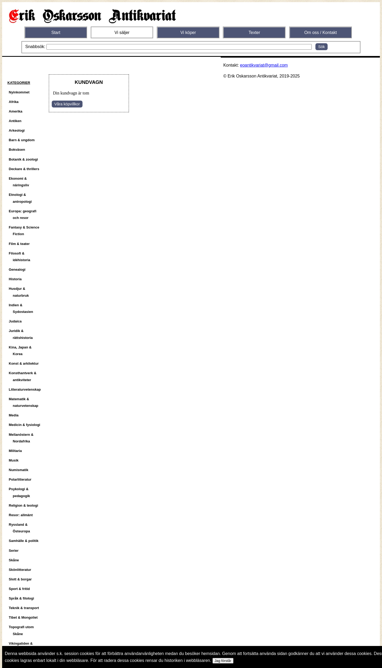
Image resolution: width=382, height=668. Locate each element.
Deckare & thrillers (24, 169)
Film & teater (19, 244)
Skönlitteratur (20, 570)
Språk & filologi (21, 598)
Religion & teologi (23, 505)
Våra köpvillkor (67, 104)
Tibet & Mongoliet (23, 617)
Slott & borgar (20, 579)
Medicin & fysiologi (24, 425)
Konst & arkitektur (24, 363)
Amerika (15, 111)
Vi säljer (122, 32)
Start (55, 32)
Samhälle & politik (23, 541)
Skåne (14, 560)
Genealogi (17, 269)
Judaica (15, 321)
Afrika (14, 102)
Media (14, 415)
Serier (14, 551)
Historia (15, 279)
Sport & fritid (19, 589)
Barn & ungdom (22, 140)
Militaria (15, 451)
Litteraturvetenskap (25, 389)
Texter (254, 32)
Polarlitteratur (20, 479)
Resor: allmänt (21, 515)
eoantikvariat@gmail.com (264, 65)
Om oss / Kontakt (320, 32)
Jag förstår (223, 661)
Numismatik (18, 470)
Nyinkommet (19, 92)
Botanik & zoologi (23, 159)
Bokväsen (17, 150)
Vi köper (188, 32)
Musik (14, 460)
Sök (321, 47)
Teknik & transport (24, 608)
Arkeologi (17, 130)
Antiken (15, 121)
